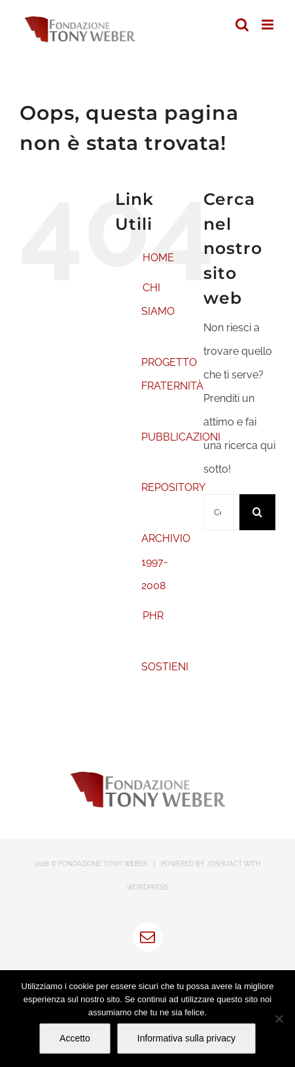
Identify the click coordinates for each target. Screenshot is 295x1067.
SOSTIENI (164, 666)
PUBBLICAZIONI (180, 437)
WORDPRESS (147, 887)
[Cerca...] (221, 512)
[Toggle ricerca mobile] (242, 24)
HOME (158, 257)
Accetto (75, 1038)
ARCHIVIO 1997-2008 (165, 562)
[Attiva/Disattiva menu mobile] (268, 24)
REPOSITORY (173, 487)
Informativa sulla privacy (186, 1038)
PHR (153, 615)
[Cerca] (257, 512)
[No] (278, 1018)
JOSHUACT (224, 863)
